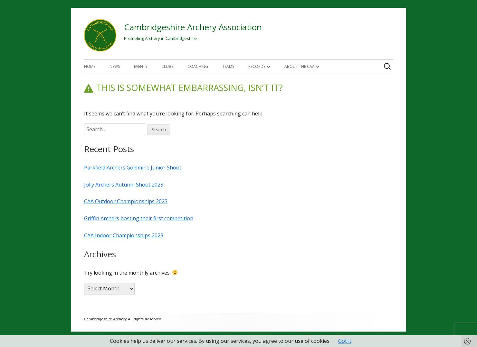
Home (89, 66)
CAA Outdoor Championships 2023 (125, 201)
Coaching (197, 66)
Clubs (167, 66)
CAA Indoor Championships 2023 (123, 235)
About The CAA (299, 66)
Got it (344, 340)
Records (256, 66)
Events (140, 66)
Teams (228, 66)
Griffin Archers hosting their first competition (138, 218)
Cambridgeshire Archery (105, 319)
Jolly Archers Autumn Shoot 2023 (123, 184)
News (115, 66)
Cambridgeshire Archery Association (193, 27)
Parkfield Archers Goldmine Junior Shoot (132, 167)
